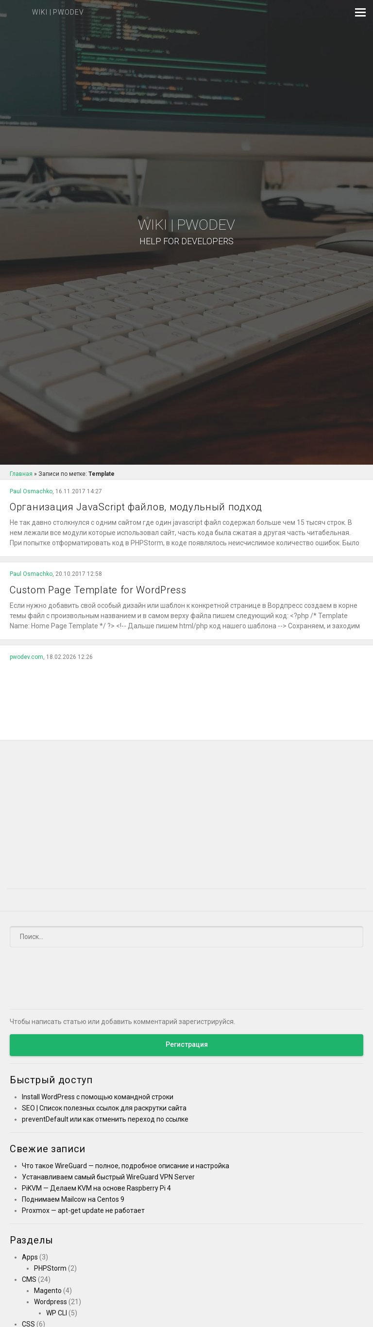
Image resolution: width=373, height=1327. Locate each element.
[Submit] (350, 936)
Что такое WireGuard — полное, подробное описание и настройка (125, 1166)
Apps (30, 1257)
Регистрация (187, 1044)
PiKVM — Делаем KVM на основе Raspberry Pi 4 (96, 1188)
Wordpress (50, 1302)
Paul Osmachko (31, 491)
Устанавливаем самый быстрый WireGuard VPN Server (108, 1177)
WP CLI (56, 1313)
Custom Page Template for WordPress (98, 590)
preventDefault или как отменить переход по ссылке (105, 1119)
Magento (48, 1290)
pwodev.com (26, 657)
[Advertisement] (186, 697)
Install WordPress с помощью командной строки (97, 1097)
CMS (29, 1279)
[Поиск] (186, 936)
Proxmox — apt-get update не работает (83, 1210)
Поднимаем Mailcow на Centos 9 (73, 1199)
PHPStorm (50, 1268)
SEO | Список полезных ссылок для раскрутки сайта (104, 1108)
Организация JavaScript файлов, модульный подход (136, 507)
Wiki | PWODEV (186, 232)
